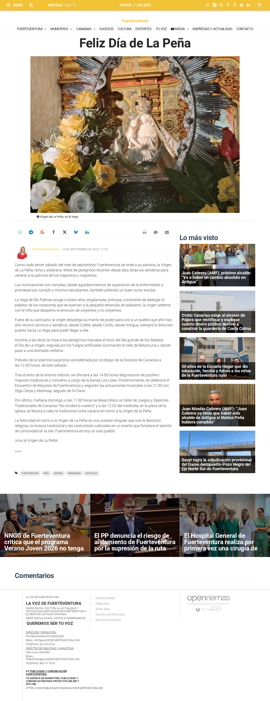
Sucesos (106, 29)
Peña (46, 473)
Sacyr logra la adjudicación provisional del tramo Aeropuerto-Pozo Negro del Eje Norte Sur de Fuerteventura (217, 464)
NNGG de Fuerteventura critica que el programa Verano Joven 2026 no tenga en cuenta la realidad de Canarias (44, 548)
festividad (91, 473)
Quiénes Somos (105, 598)
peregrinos (74, 473)
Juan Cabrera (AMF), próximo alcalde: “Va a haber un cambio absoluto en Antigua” (216, 277)
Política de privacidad (110, 614)
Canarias (84, 29)
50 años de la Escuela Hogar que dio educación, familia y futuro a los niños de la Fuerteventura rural (216, 371)
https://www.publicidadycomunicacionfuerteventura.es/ (64, 688)
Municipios (59, 29)
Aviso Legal (103, 609)
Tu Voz (161, 29)
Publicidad (102, 603)
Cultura (124, 29)
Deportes (143, 29)
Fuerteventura (135, 20)
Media (180, 29)
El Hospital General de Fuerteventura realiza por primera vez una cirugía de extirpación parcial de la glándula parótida (220, 548)
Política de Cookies (108, 620)
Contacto (244, 29)
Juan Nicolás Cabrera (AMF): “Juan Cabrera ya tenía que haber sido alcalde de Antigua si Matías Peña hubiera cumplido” (214, 415)
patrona (58, 473)
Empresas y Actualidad (212, 29)
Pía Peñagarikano (46, 249)
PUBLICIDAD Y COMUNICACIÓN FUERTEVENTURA (46, 673)
